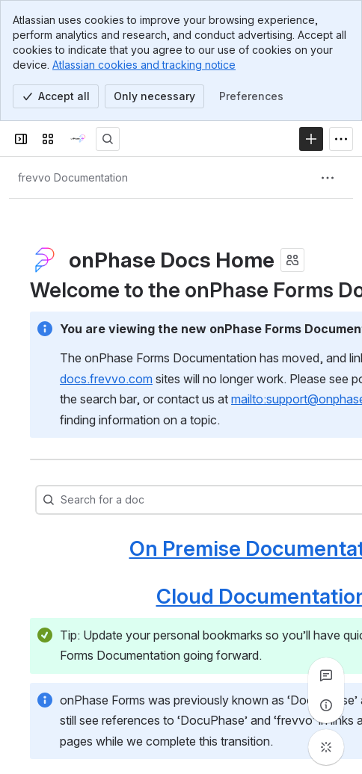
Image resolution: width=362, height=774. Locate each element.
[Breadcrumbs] (73, 177)
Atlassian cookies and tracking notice (144, 64)
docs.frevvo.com (106, 378)
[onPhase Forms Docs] (78, 139)
